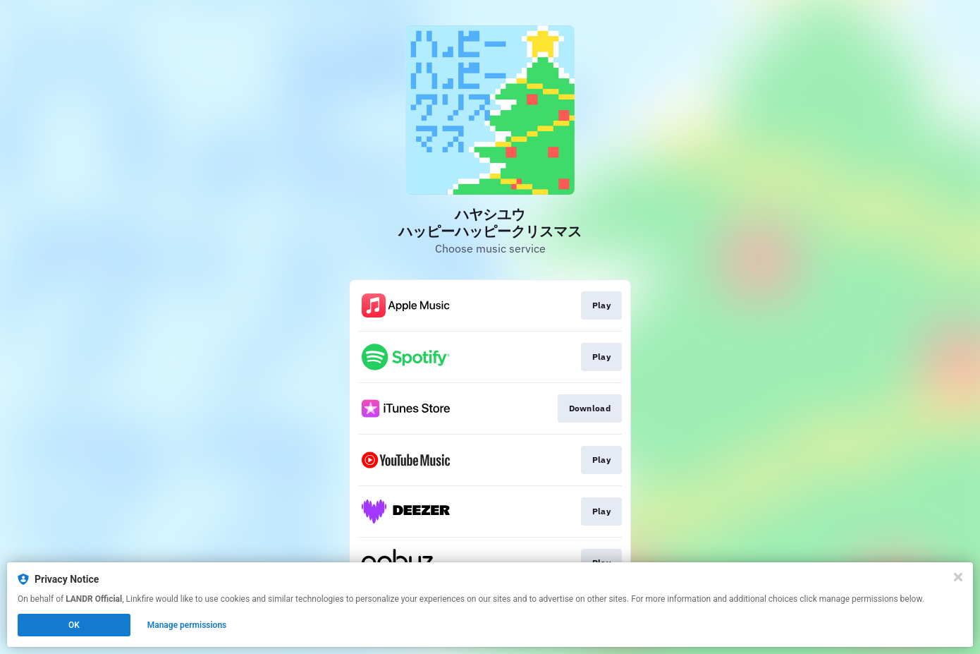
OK (74, 625)
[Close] (958, 577)
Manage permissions (187, 625)
